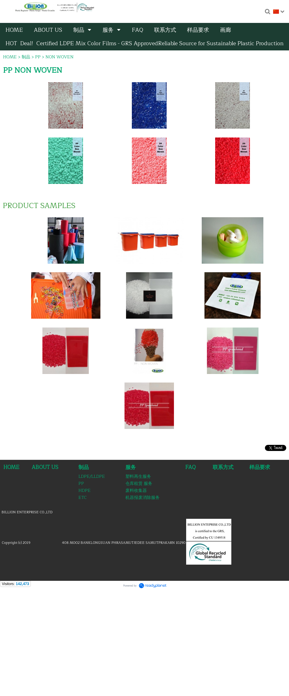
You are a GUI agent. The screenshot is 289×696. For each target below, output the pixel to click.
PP (38, 56)
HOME (10, 56)
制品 (26, 56)
